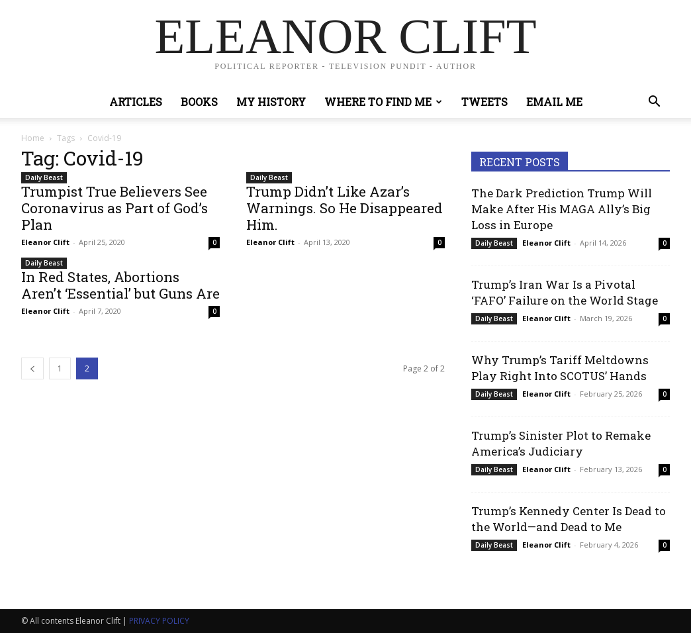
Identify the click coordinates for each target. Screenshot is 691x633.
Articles (135, 102)
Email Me (554, 102)
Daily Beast (44, 177)
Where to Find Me (383, 102)
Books (199, 102)
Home (32, 138)
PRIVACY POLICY (159, 620)
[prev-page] (32, 368)
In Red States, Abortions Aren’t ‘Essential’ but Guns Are (120, 285)
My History (271, 102)
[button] (654, 103)
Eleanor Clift (45, 242)
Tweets (484, 102)
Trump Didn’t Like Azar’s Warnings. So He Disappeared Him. (344, 208)
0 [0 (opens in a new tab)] (214, 242)
